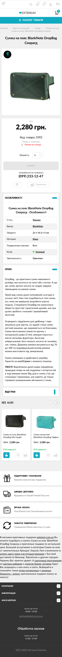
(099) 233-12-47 (31, 176)
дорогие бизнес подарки (38, 564)
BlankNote (38, 226)
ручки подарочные (29, 570)
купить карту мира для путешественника (22, 554)
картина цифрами (12, 564)
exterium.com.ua (45, 537)
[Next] (57, 402)
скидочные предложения (48, 561)
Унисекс (37, 220)
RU (58, 4)
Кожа (35, 239)
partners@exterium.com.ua (31, 616)
